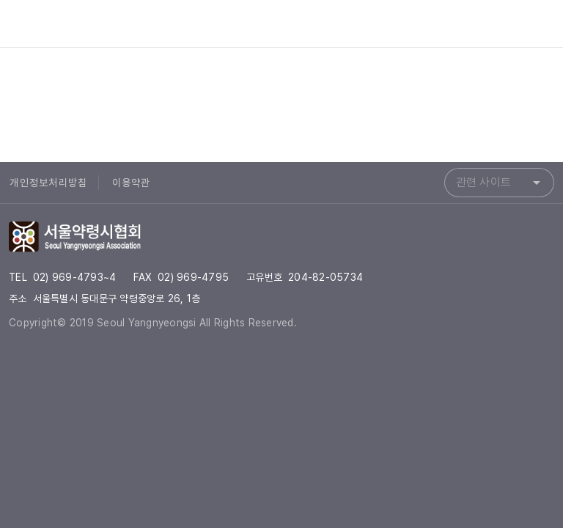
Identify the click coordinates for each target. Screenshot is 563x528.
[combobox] (499, 182)
